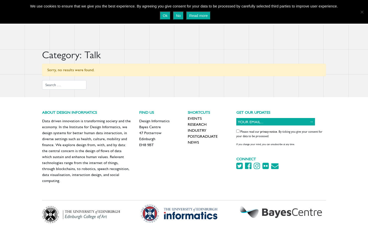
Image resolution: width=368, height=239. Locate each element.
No (178, 15)
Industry (197, 130)
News (193, 142)
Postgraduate (203, 136)
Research (197, 124)
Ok (165, 15)
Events (195, 118)
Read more (198, 15)
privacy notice (268, 131)
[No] (361, 11)
